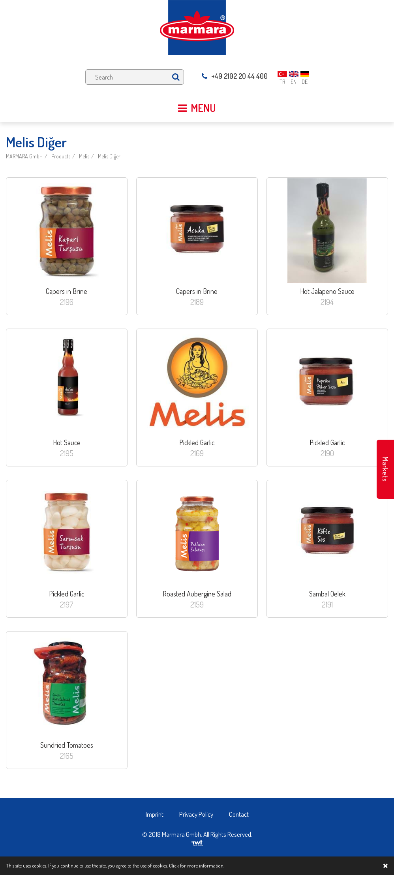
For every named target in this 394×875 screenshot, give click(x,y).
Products (60, 156)
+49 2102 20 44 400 (235, 76)
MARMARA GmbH (24, 156)
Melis (84, 156)
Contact (239, 814)
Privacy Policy (196, 814)
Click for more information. (196, 865)
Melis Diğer (109, 156)
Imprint (154, 814)
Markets (385, 469)
